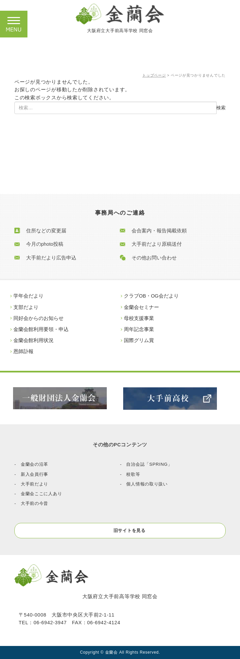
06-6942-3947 (50, 622)
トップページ (154, 75)
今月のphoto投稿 (44, 244)
